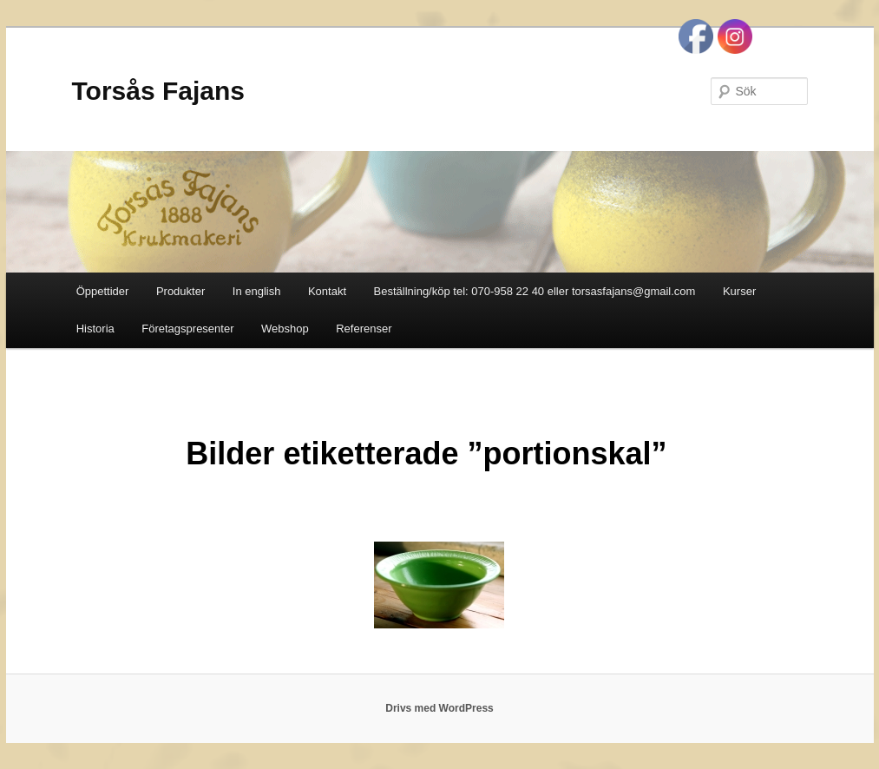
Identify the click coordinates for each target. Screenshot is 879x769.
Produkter (180, 291)
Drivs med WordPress (439, 708)
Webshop (285, 328)
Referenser (363, 328)
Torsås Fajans (159, 90)
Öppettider (102, 291)
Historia (95, 328)
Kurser (739, 291)
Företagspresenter (187, 328)
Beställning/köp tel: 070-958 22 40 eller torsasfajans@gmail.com (535, 291)
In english (257, 291)
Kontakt (327, 291)
